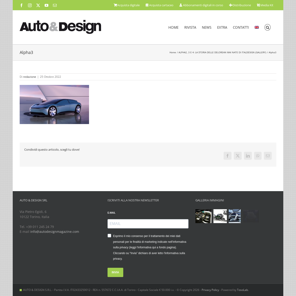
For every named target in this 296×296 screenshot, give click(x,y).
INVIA (115, 272)
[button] (268, 27)
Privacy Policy (210, 290)
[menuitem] (257, 27)
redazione (29, 77)
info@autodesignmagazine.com (54, 231)
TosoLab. (243, 290)
